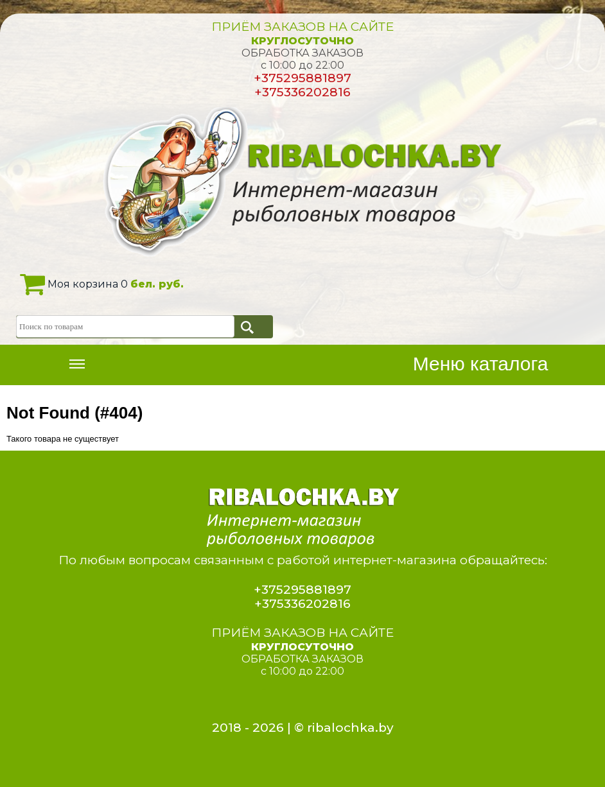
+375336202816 (302, 92)
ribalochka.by (350, 727)
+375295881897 (302, 78)
